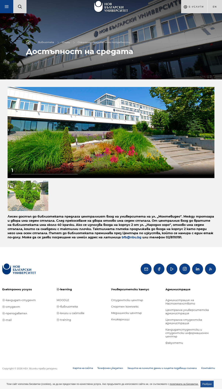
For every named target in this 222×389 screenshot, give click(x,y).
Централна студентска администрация (183, 321)
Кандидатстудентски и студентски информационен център (187, 333)
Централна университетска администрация (187, 311)
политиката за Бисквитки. (184, 384)
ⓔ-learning (64, 289)
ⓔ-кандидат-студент (19, 300)
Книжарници (120, 319)
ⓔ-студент (11, 306)
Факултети (174, 343)
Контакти (208, 368)
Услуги (66, 42)
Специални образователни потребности (104, 42)
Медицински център (126, 313)
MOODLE (63, 300)
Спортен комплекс (125, 306)
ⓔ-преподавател (14, 313)
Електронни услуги (17, 289)
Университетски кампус (130, 289)
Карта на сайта (83, 368)
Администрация (177, 289)
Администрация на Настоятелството (180, 301)
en (215, 6)
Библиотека (46, 42)
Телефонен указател (110, 368)
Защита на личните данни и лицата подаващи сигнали (162, 368)
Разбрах (207, 384)
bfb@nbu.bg (131, 237)
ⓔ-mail (7, 320)
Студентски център (127, 300)
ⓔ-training (64, 320)
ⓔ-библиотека (67, 306)
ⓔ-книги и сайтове (70, 313)
